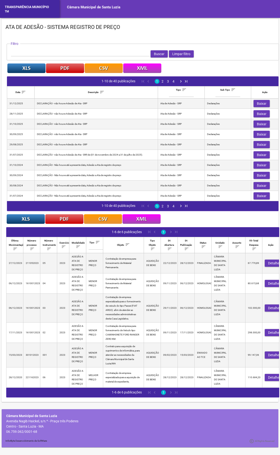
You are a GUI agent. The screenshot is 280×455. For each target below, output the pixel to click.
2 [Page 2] (162, 81)
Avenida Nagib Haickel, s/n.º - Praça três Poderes (42, 421)
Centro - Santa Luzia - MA (25, 426)
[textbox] (80, 54)
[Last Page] (186, 81)
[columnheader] (21, 92)
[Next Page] (180, 81)
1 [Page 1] (157, 81)
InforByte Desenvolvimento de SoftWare (26, 440)
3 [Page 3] (168, 81)
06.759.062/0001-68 (21, 432)
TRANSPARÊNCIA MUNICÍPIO (27, 7)
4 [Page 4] (173, 81)
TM (7, 11)
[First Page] (142, 81)
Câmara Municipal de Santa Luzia (93, 7)
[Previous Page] (148, 81)
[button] (159, 54)
